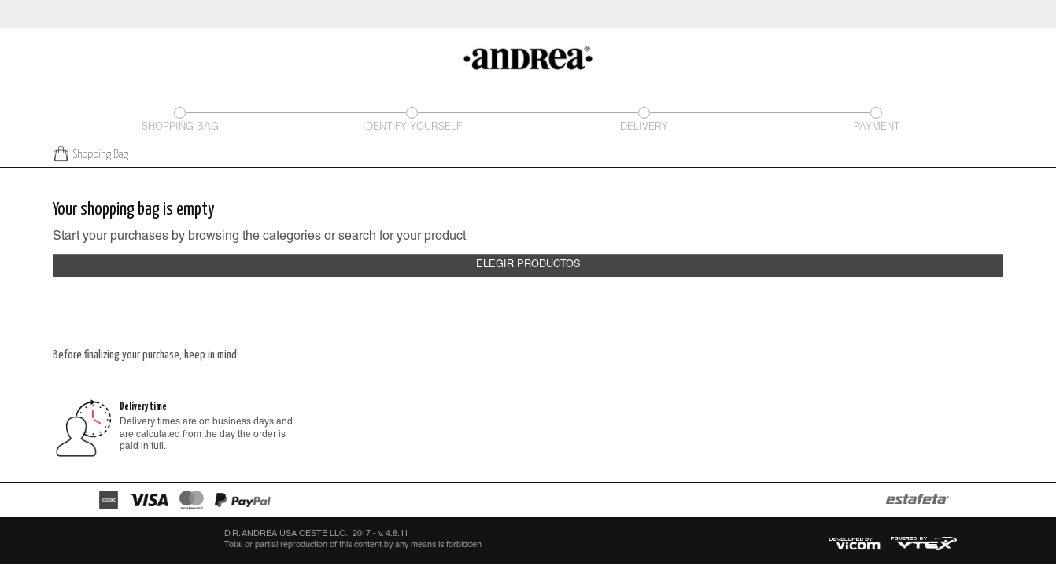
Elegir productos (528, 265)
